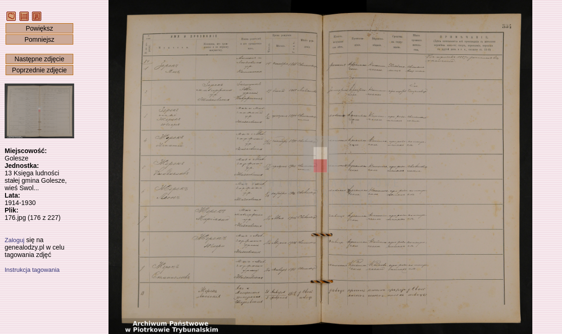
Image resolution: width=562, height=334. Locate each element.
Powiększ (39, 28)
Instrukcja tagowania (32, 269)
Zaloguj (15, 240)
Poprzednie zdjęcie (39, 70)
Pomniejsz (40, 39)
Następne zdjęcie (39, 59)
